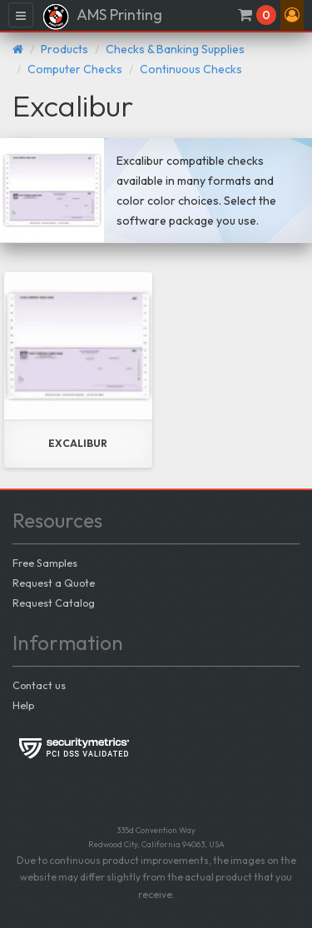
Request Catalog (53, 602)
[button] (292, 15)
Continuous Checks (191, 69)
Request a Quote (53, 582)
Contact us (39, 685)
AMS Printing (102, 16)
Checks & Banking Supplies (175, 49)
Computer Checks (74, 69)
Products (64, 49)
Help (23, 705)
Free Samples (44, 562)
